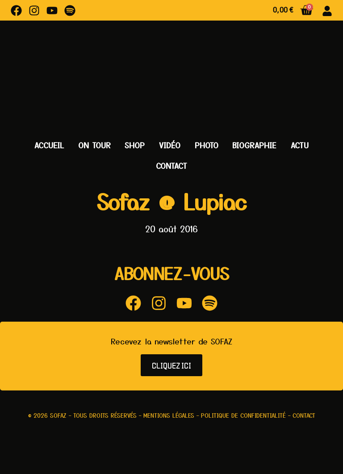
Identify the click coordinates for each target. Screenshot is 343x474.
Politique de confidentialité (243, 415)
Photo (206, 145)
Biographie (254, 145)
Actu (300, 145)
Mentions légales (168, 415)
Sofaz (58, 415)
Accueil (49, 145)
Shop (135, 145)
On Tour (94, 145)
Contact (171, 165)
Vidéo (169, 145)
